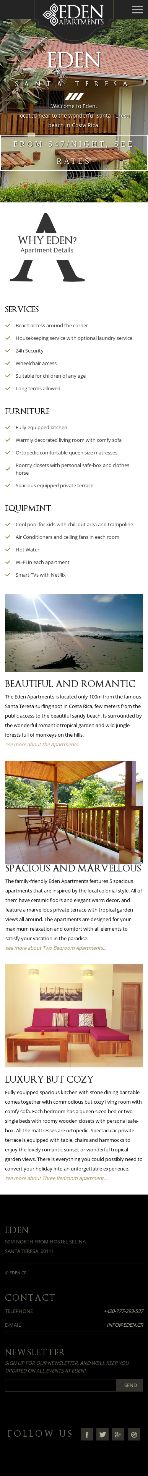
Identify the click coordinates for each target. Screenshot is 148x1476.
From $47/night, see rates (74, 152)
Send (130, 1385)
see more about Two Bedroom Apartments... (55, 947)
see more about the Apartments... (43, 744)
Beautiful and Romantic (70, 684)
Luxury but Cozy (49, 1080)
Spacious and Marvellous (73, 868)
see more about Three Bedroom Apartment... (56, 1178)
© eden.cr (16, 1273)
